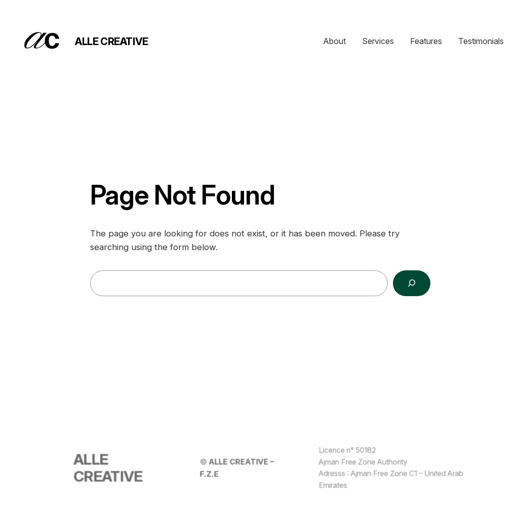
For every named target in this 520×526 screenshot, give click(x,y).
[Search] (411, 283)
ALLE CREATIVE (111, 41)
